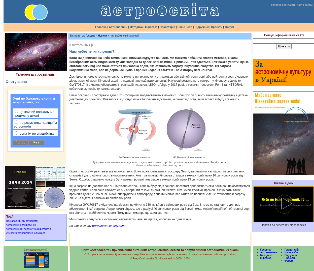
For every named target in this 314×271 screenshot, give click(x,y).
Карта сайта (304, 5)
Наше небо (185, 26)
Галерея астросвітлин (35, 74)
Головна (276, 5)
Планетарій (167, 26)
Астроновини (118, 26)
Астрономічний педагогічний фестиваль (29, 229)
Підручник (202, 26)
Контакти (289, 5)
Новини (102, 35)
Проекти (216, 26)
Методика (136, 26)
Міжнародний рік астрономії (22, 221)
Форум (229, 26)
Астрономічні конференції (21, 225)
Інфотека (151, 26)
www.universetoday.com (108, 226)
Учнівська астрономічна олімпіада (26, 233)
